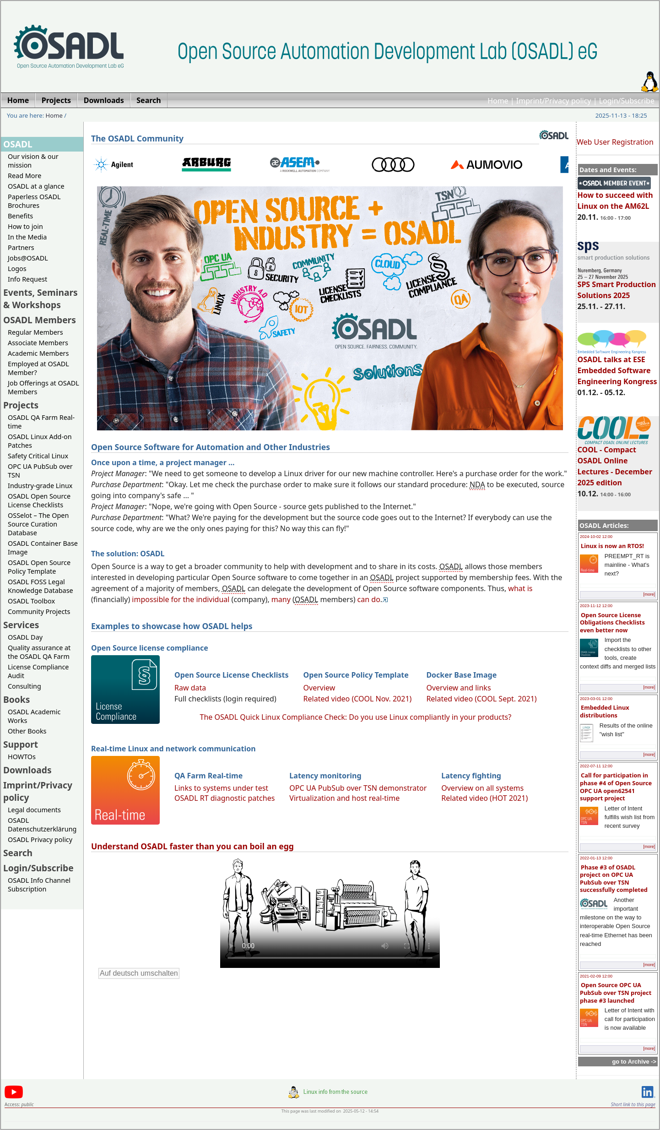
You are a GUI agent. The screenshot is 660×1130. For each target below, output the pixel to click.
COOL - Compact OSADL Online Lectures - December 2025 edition (615, 462)
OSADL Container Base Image (43, 547)
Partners (21, 247)
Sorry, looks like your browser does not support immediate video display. (330, 912)
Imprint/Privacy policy (553, 101)
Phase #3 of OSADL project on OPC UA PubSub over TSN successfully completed (614, 878)
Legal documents (34, 809)
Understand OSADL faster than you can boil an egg (192, 846)
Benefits (20, 216)
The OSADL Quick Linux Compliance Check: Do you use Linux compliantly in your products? (356, 717)
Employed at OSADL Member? (38, 368)
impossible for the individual (180, 599)
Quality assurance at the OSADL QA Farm (39, 652)
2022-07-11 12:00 (596, 766)
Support (20, 744)
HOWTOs (22, 756)
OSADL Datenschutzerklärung (42, 824)
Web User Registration (615, 142)
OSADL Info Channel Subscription (39, 884)
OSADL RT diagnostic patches (224, 798)
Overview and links (458, 688)
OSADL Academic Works (34, 716)
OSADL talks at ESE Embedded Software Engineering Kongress (617, 366)
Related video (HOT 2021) (484, 798)
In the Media (27, 237)
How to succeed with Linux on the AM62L (615, 196)
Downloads (27, 770)
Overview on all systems (482, 788)
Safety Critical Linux (38, 455)
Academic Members (38, 353)
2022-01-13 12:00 (596, 858)
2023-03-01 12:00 (596, 698)
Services (21, 625)
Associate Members (38, 342)
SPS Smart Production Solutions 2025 (617, 285)
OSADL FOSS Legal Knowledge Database (40, 586)
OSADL (17, 144)
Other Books (27, 731)
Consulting (24, 686)
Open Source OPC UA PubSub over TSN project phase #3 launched (615, 992)
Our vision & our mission (33, 160)
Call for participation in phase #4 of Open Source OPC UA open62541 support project (616, 786)
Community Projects (39, 611)
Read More (24, 175)
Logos (17, 268)
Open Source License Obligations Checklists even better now (612, 622)
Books (16, 699)
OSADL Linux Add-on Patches (40, 441)
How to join (25, 226)
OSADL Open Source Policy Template (39, 567)
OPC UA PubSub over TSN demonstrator (358, 788)
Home (498, 101)
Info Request (27, 279)
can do (368, 599)
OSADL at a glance (36, 186)
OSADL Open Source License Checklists (39, 500)
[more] (649, 594)
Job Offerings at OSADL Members (43, 387)
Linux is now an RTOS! (612, 546)
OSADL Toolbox (31, 601)
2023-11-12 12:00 (596, 605)
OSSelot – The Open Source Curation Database (38, 524)
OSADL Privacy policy (40, 839)
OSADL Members (39, 320)
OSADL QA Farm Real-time (41, 421)
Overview (319, 688)
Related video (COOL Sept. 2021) (481, 699)
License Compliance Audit (38, 671)
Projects (20, 405)
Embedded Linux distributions (604, 711)
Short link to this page (633, 1104)
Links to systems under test (221, 788)
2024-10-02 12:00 (596, 536)
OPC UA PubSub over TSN (40, 470)
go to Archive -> (634, 1061)
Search (17, 853)
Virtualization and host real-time (344, 798)
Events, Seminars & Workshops (40, 298)
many (281, 599)
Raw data (190, 688)
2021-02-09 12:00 (596, 976)
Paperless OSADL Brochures (34, 201)
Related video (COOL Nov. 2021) (357, 699)
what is (520, 588)
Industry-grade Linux (40, 485)
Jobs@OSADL (28, 258)
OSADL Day (25, 637)
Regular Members (35, 332)
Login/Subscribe (627, 101)
